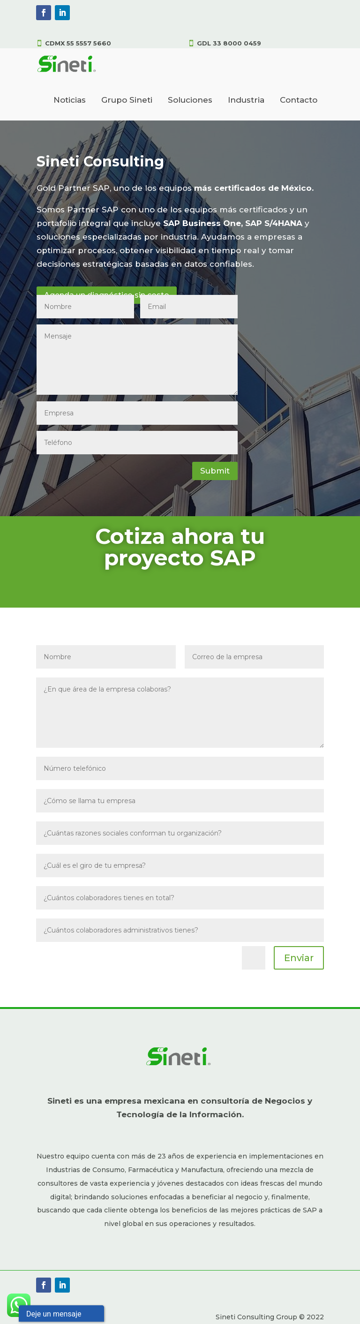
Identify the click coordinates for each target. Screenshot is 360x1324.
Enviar (299, 957)
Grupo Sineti (126, 100)
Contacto (298, 100)
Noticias (69, 100)
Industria (246, 100)
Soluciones (190, 100)
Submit (215, 470)
